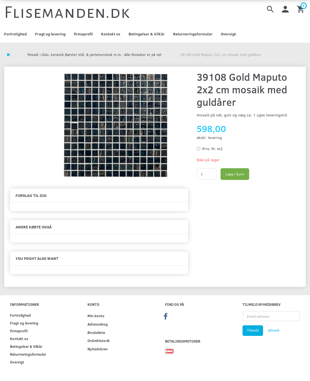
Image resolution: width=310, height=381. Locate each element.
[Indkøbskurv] (301, 9)
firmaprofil (83, 33)
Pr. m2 (212, 148)
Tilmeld (253, 330)
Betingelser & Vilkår (147, 33)
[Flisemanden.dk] (67, 12)
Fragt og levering (50, 33)
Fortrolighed (15, 33)
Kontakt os (110, 33)
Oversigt (228, 33)
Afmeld (273, 330)
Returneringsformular (192, 33)
